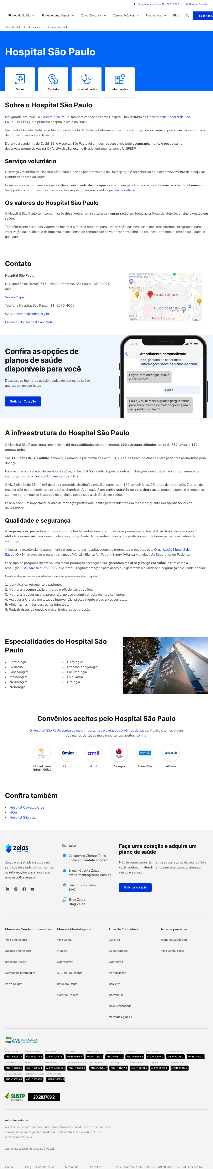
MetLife (62, 951)
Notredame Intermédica (20, 973)
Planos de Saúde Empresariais (28, 929)
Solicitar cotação (135, 887)
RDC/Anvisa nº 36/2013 (38, 568)
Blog (176, 15)
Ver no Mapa (14, 297)
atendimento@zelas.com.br (90, 875)
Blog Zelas (77, 904)
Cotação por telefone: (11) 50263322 (156, 4)
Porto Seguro (13, 984)
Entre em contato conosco (88, 860)
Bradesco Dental (67, 984)
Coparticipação (118, 951)
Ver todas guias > (121, 1017)
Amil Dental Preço (173, 951)
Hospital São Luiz (23, 817)
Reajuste (114, 984)
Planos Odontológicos (74, 929)
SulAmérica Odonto (70, 973)
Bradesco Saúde (15, 962)
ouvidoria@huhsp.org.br (31, 314)
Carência (114, 940)
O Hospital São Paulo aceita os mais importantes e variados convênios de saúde (88, 730)
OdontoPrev (65, 962)
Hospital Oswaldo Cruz (27, 807)
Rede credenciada (120, 1006)
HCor (13, 812)
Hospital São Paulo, (56, 117)
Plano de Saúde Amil (174, 940)
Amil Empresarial (16, 940)
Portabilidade (117, 973)
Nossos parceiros (174, 929)
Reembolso (116, 995)
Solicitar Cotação (23, 401)
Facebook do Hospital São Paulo (29, 322)
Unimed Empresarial (18, 951)
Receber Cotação (197, 4)
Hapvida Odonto (67, 995)
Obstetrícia (116, 962)
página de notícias (122, 190)
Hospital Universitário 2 (51, 476)
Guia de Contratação (124, 929)
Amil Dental (64, 940)
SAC (72, 889)
